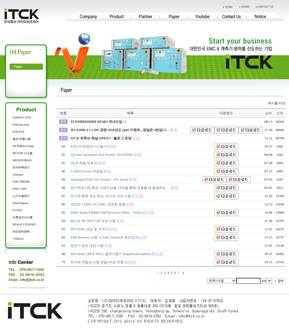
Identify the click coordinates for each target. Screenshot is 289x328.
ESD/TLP (19, 131)
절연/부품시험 (21, 138)
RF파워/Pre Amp (23, 146)
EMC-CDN (19, 188)
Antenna (18, 174)
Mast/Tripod (20, 203)
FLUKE (17, 210)
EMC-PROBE (21, 181)
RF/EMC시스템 (22, 153)
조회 (279, 113)
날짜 (268, 113)
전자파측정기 (21, 167)
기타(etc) (18, 238)
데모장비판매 (21, 231)
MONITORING (22, 160)
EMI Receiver (21, 124)
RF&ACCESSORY (24, 224)
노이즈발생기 (21, 195)
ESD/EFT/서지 (22, 117)
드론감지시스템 (22, 217)
